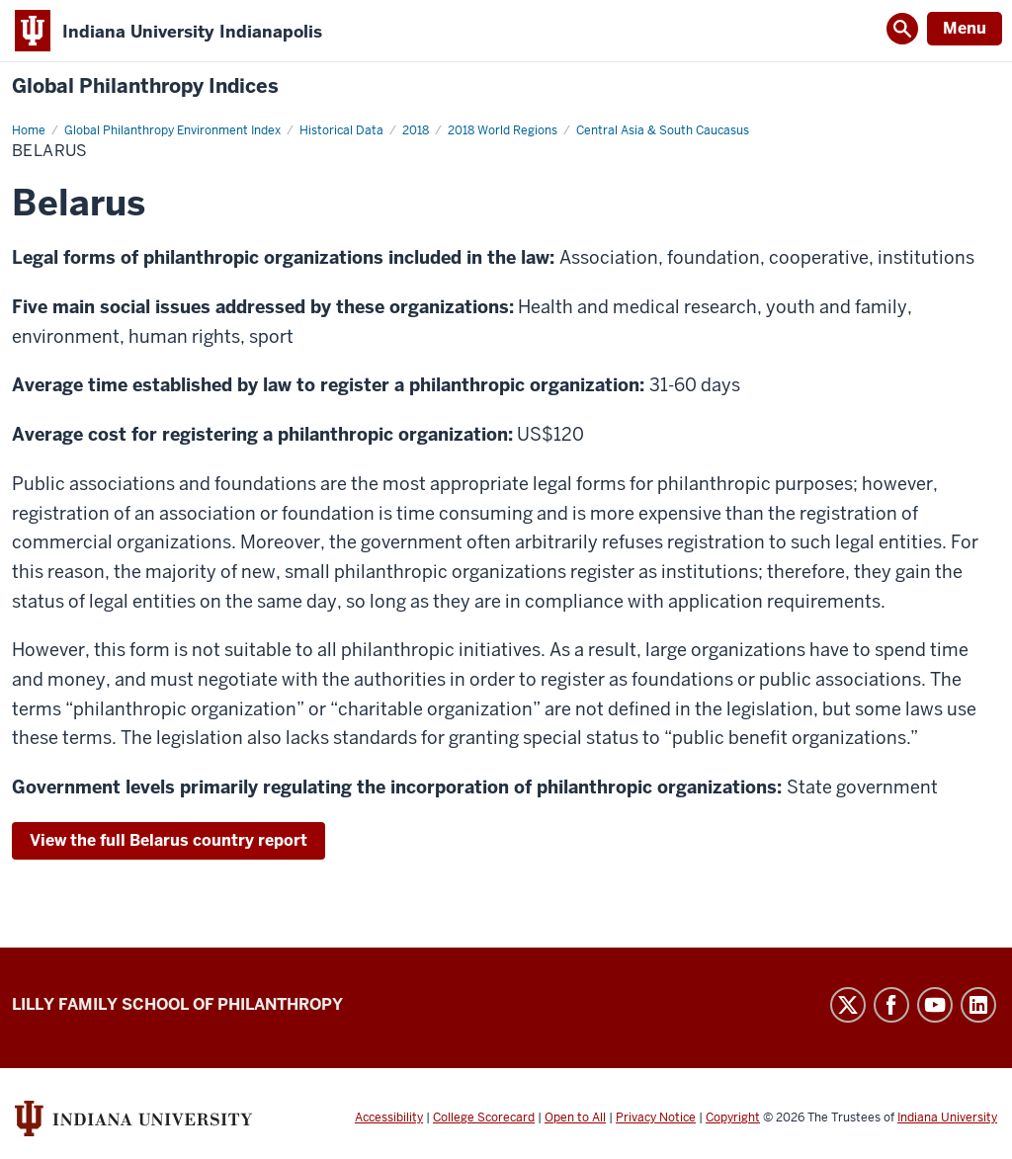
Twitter (848, 1005)
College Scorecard (484, 1117)
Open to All (575, 1117)
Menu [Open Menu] (964, 28)
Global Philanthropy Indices (145, 86)
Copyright (733, 1117)
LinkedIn (978, 1005)
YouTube (935, 1005)
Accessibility (389, 1117)
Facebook (891, 1005)
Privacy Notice (656, 1117)
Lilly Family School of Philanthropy (177, 1004)
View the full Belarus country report (168, 840)
